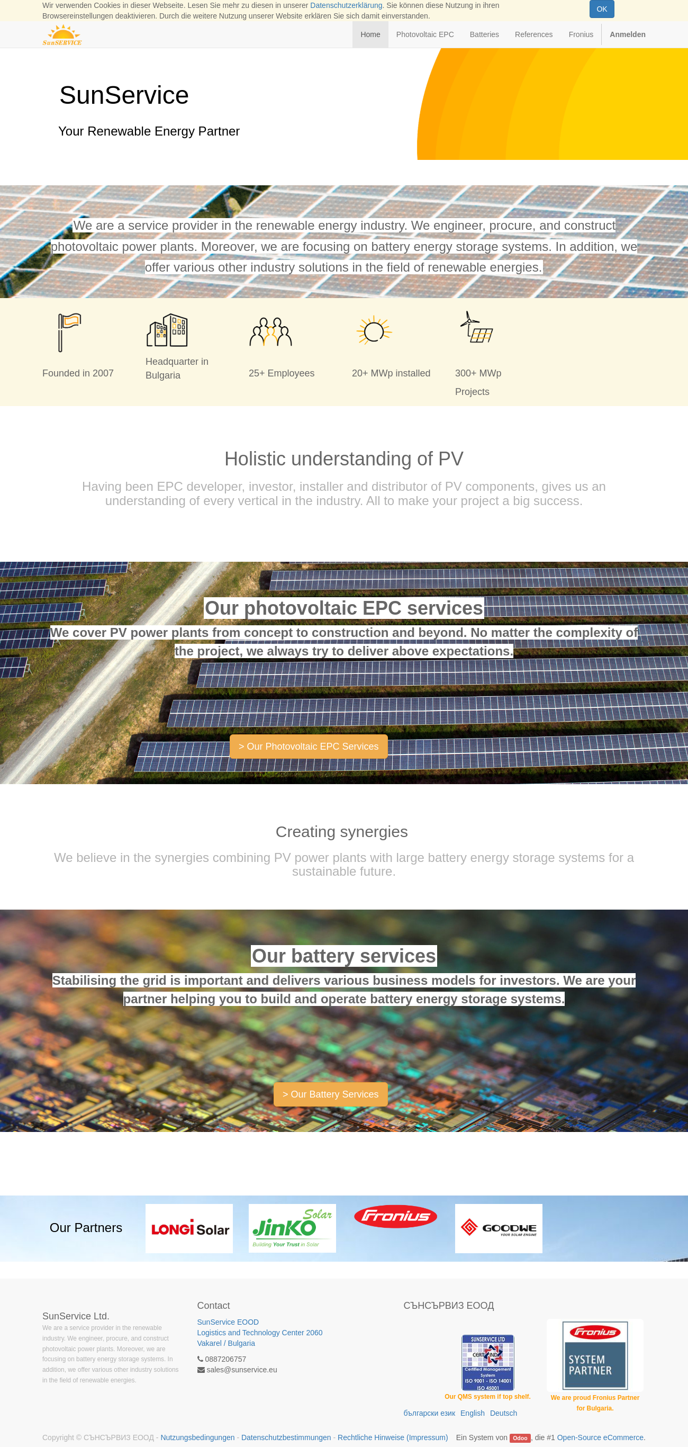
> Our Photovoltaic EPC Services (309, 746)
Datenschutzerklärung (346, 5)
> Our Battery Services (331, 1094)
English (472, 1413)
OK (601, 9)
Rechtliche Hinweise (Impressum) (393, 1437)
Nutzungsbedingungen (197, 1437)
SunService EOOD (267, 1333)
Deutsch (503, 1413)
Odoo (520, 1438)
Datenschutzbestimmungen (286, 1437)
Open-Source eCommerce (600, 1437)
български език (430, 1413)
